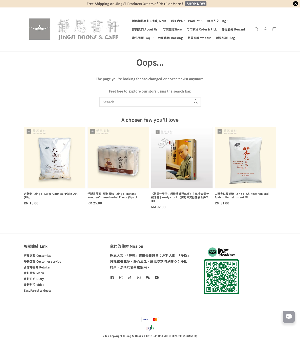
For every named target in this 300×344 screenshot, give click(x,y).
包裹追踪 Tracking (170, 38)
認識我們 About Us (145, 29)
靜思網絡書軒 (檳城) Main (149, 21)
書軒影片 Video (34, 285)
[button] (256, 29)
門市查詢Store (172, 29)
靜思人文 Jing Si (218, 21)
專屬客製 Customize (38, 256)
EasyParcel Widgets (38, 290)
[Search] (196, 101)
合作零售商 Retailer (37, 267)
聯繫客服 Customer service (42, 261)
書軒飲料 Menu (34, 273)
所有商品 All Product (185, 21)
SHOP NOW (196, 3)
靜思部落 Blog (225, 38)
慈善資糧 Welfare (199, 38)
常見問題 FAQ (141, 38)
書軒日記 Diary (34, 279)
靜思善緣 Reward (233, 29)
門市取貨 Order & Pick (201, 29)
